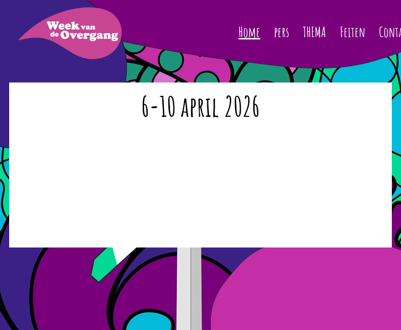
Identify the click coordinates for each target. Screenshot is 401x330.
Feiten (352, 31)
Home (249, 31)
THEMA (314, 31)
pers (281, 31)
